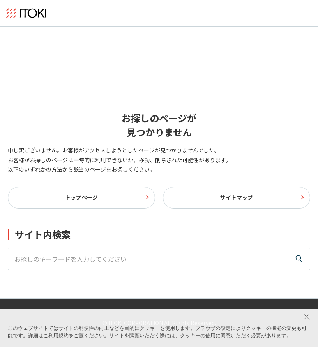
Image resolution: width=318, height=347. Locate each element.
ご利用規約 (56, 335)
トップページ (81, 197)
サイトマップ (236, 197)
